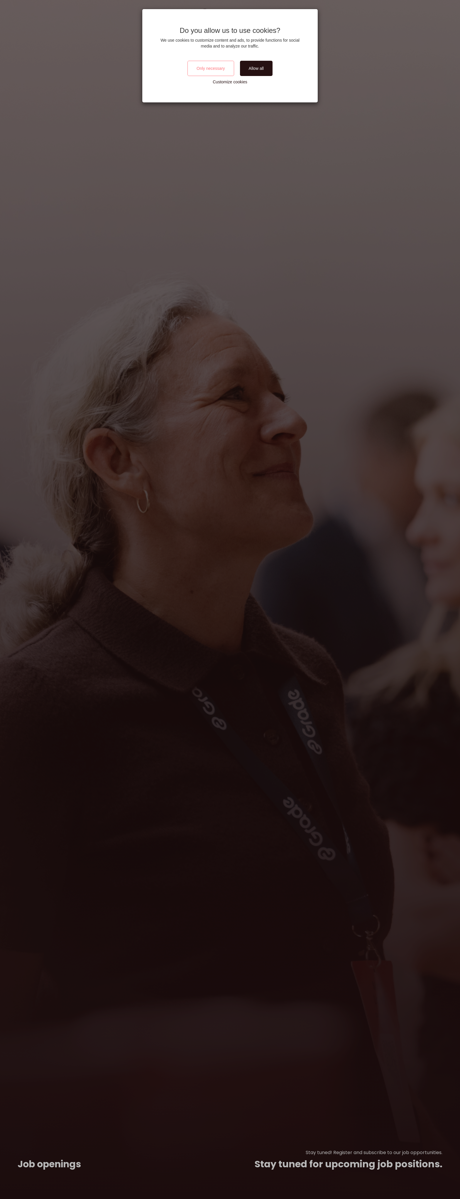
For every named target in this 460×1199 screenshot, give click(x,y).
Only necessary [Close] (211, 68)
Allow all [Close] (256, 68)
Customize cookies (230, 82)
